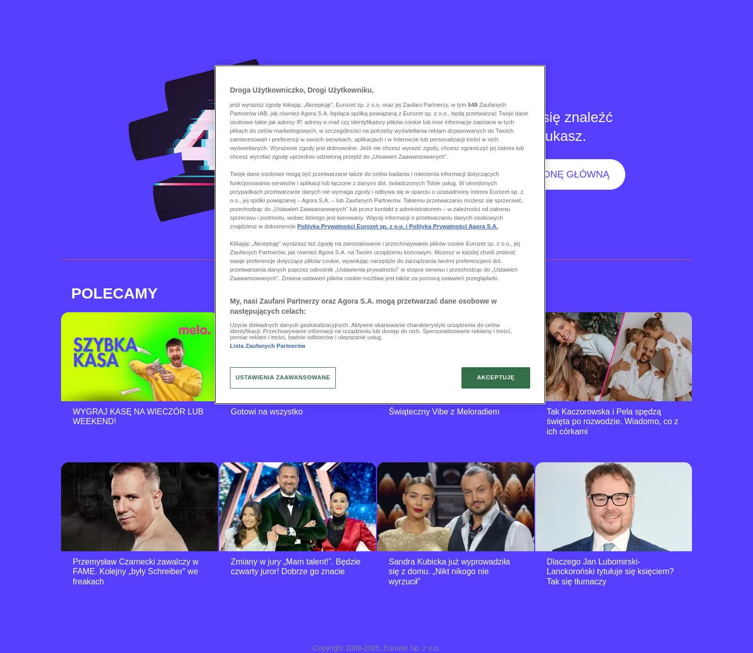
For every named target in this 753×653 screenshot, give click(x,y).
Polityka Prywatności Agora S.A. (453, 226)
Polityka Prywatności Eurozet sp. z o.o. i (353, 226)
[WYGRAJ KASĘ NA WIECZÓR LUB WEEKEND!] (139, 356)
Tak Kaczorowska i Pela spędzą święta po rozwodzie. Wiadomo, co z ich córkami (613, 421)
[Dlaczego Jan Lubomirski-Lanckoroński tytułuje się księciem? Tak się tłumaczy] (613, 506)
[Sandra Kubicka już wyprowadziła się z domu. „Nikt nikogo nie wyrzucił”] (455, 506)
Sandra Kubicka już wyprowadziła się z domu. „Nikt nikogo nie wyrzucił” (449, 571)
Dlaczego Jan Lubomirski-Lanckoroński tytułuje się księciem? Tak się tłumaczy (610, 571)
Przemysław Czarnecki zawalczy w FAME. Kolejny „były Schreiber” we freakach (135, 571)
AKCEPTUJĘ (495, 377)
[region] (380, 234)
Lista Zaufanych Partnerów (267, 346)
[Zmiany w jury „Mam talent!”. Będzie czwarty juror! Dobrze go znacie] (297, 506)
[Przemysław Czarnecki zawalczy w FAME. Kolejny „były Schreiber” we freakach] (139, 506)
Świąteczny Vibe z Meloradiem (444, 411)
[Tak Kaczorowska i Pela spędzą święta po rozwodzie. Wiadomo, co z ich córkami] (613, 356)
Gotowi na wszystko (267, 411)
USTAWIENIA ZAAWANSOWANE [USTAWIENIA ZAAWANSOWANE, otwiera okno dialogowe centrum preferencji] (283, 377)
